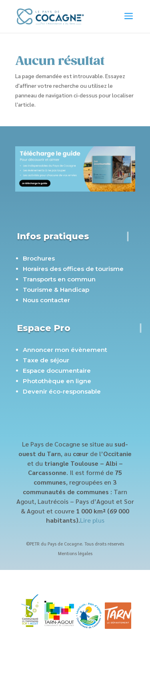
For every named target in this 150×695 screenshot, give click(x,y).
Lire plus (92, 520)
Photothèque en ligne (57, 381)
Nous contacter (46, 300)
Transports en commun (59, 279)
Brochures (39, 258)
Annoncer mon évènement (65, 350)
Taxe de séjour (46, 360)
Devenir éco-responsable (62, 391)
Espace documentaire (57, 370)
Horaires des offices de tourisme (73, 269)
